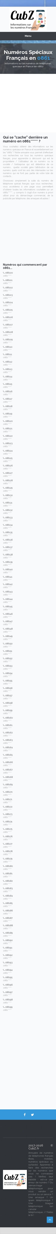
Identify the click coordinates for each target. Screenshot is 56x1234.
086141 (8, 577)
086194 (9, 970)
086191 (8, 948)
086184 (9, 896)
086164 (9, 747)
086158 (9, 703)
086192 (9, 955)
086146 (9, 614)
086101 (8, 280)
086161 (8, 725)
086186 (9, 910)
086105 (9, 310)
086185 (9, 903)
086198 (9, 999)
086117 (8, 399)
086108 (9, 332)
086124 (9, 451)
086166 (9, 762)
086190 (9, 940)
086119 (8, 414)
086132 (9, 510)
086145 (8, 606)
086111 (8, 354)
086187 (9, 918)
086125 (8, 458)
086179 (8, 859)
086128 (9, 480)
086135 (8, 532)
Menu (28, 36)
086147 (8, 621)
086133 (9, 517)
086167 (9, 770)
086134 (9, 525)
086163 (9, 740)
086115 (8, 384)
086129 (9, 488)
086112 (8, 362)
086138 (9, 554)
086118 (8, 406)
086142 (9, 584)
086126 (9, 465)
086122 (9, 436)
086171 (8, 799)
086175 (8, 829)
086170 (9, 792)
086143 (9, 592)
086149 (9, 636)
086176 (9, 836)
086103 (9, 295)
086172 (8, 807)
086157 (8, 695)
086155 (8, 681)
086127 (8, 473)
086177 (8, 844)
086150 (9, 643)
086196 (9, 985)
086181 (8, 873)
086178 (9, 851)
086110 (8, 347)
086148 (9, 629)
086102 (9, 287)
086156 (9, 688)
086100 (9, 273)
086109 (9, 339)
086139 (9, 562)
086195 (8, 977)
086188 (9, 925)
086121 (8, 428)
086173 (8, 814)
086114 (8, 376)
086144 (9, 599)
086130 (9, 495)
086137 (8, 547)
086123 (9, 443)
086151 (8, 651)
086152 (8, 658)
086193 (9, 962)
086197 (8, 992)
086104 (9, 302)
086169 (9, 784)
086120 (9, 421)
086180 (9, 866)
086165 (9, 755)
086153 (8, 666)
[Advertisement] (28, 103)
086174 (8, 821)
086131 (8, 503)
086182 (9, 881)
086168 (9, 777)
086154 (8, 673)
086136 (9, 540)
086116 (8, 391)
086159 (8, 710)
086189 (9, 933)
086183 (9, 888)
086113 (8, 369)
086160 (9, 718)
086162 (9, 732)
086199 (9, 1007)
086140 (9, 569)
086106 (9, 317)
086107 (9, 325)
